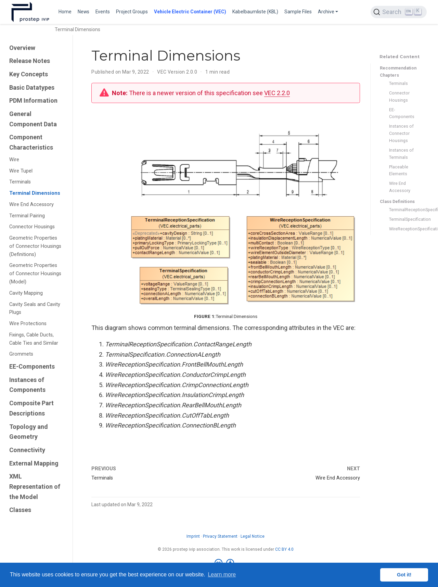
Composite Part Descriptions (31, 408)
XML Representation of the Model (34, 486)
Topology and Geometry (28, 432)
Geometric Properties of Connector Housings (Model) (35, 274)
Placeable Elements (398, 170)
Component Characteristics (31, 142)
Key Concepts (28, 74)
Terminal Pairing (27, 216)
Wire (14, 160)
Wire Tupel (21, 171)
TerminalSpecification (401, 219)
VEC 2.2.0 (277, 93)
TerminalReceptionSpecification (401, 209)
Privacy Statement (220, 536)
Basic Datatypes (31, 87)
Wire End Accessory (31, 204)
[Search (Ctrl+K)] (399, 12)
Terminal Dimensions (34, 193)
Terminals (20, 182)
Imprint (193, 536)
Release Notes (29, 60)
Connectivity (27, 450)
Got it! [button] (404, 574)
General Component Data (33, 119)
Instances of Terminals (401, 154)
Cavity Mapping (26, 293)
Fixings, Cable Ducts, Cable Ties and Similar (33, 339)
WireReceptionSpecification (401, 228)
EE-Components (32, 366)
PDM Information (33, 100)
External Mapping (34, 463)
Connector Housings (32, 227)
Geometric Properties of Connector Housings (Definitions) (35, 246)
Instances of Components (27, 385)
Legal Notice (253, 536)
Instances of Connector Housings (401, 133)
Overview (22, 47)
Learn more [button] (222, 574)
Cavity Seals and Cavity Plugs (34, 309)
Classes (20, 509)
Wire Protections (28, 324)
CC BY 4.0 (284, 549)
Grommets (21, 354)
